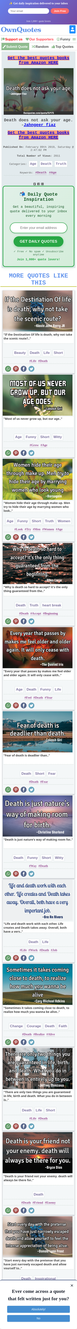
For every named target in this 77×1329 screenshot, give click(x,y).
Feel (29, 716)
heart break (51, 624)
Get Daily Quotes (38, 256)
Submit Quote (17, 46)
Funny (65, 39)
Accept (36, 632)
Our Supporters (41, 39)
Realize (40, 1053)
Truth (61, 174)
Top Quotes (64, 46)
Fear (52, 792)
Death (46, 174)
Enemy (51, 1221)
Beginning (51, 632)
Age (33, 174)
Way (34, 884)
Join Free (60, 11)
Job (54, 969)
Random (42, 46)
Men (37, 548)
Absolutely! (38, 1309)
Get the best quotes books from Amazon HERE (38, 61)
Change (16, 1045)
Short (58, 372)
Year (49, 716)
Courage (34, 1045)
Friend (38, 1221)
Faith (63, 1045)
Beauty (20, 372)
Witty (57, 456)
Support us (13, 39)
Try (28, 548)
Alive (51, 1053)
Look (19, 548)
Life (47, 372)
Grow (35, 464)
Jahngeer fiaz (40, 129)
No (38, 1318)
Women (64, 540)
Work (34, 969)
